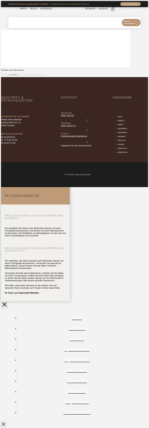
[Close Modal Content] (3, 424)
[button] (130, 4)
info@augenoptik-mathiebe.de (74, 136)
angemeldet (12, 74)
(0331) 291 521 (67, 115)
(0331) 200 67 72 (68, 126)
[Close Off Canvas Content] (4, 304)
